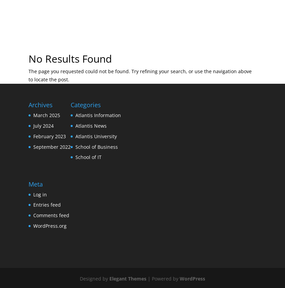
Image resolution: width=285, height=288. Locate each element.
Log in (40, 194)
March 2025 (46, 115)
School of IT (88, 157)
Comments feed (51, 215)
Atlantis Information (98, 115)
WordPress (192, 278)
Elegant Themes (127, 278)
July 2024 (43, 126)
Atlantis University (96, 136)
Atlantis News (91, 126)
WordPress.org (50, 226)
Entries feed (47, 205)
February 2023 (49, 136)
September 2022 (52, 147)
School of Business (96, 147)
